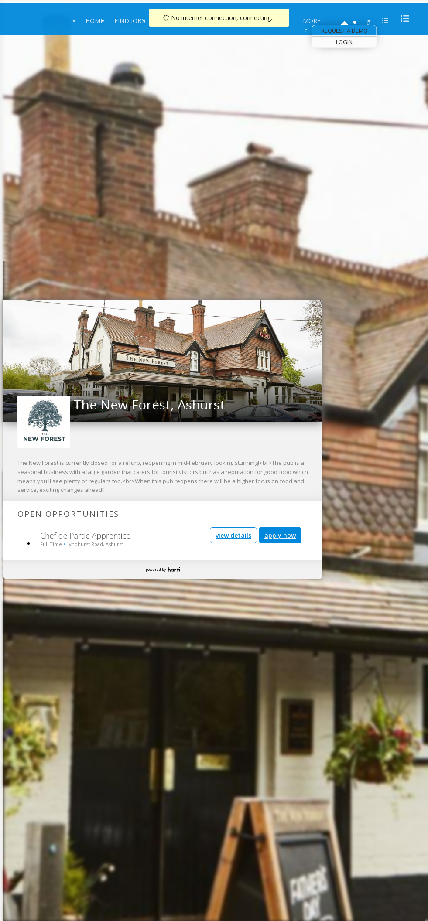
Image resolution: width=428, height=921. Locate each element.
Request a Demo (344, 30)
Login (344, 42)
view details (233, 535)
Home (95, 21)
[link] (312, 309)
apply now (280, 535)
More (312, 21)
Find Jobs (129, 21)
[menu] (402, 18)
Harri (174, 569)
